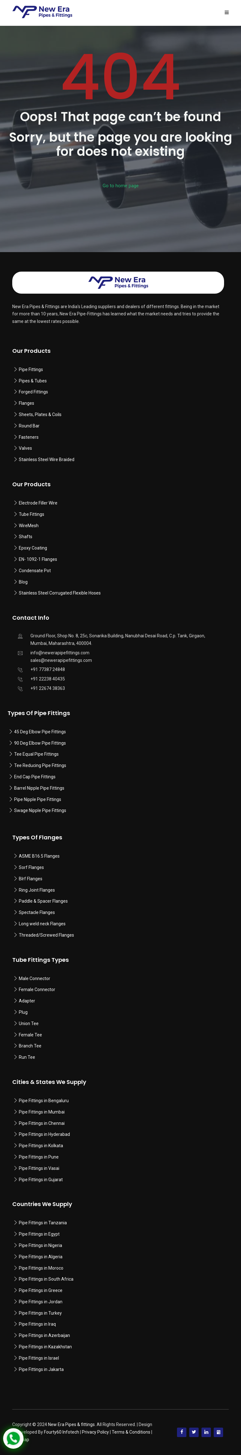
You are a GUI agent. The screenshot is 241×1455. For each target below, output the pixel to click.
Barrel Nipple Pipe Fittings (39, 788)
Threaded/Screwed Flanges (46, 935)
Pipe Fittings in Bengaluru (43, 1100)
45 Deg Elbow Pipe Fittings (40, 731)
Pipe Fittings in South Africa (46, 1279)
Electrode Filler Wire (38, 502)
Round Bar (29, 425)
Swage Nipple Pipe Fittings (40, 810)
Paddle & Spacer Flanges (43, 901)
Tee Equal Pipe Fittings (36, 754)
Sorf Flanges (31, 867)
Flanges (26, 403)
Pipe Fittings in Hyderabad (44, 1134)
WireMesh (29, 525)
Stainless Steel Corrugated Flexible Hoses (60, 592)
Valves (25, 448)
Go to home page (121, 186)
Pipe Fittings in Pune (39, 1156)
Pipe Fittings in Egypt (39, 1234)
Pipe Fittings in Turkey (40, 1313)
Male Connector (34, 978)
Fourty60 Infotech (61, 1432)
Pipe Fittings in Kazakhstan (45, 1346)
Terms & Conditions (131, 1432)
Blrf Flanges (30, 878)
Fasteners (29, 437)
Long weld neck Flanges (42, 923)
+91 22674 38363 (47, 688)
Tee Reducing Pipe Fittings (40, 765)
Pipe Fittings (31, 369)
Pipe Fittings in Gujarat (41, 1179)
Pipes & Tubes (33, 380)
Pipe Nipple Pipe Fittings (37, 799)
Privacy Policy (95, 1432)
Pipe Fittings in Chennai (42, 1123)
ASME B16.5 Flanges (39, 856)
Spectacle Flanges (37, 912)
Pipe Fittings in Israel (39, 1358)
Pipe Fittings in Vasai (39, 1168)
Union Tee (29, 1023)
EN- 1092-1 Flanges (38, 559)
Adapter (27, 1000)
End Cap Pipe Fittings (35, 776)
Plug (23, 1012)
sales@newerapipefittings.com (61, 660)
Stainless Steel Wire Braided (46, 459)
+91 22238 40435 (47, 678)
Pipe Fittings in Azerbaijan (44, 1335)
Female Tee (30, 1034)
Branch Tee (30, 1045)
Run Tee (27, 1057)
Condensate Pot (35, 570)
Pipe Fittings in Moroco (41, 1268)
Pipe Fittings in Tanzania (42, 1222)
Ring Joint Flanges (37, 890)
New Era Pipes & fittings (71, 1424)
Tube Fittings (31, 514)
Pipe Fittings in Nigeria (40, 1245)
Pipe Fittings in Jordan (40, 1301)
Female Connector (37, 989)
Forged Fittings (33, 391)
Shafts (25, 536)
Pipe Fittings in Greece (40, 1290)
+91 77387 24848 (47, 669)
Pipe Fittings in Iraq (37, 1324)
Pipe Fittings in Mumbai (42, 1111)
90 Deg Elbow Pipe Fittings (40, 743)
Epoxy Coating (33, 547)
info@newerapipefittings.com (59, 652)
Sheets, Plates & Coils (40, 414)
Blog (23, 581)
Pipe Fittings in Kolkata (41, 1145)
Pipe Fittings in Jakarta (41, 1369)
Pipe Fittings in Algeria (40, 1256)
